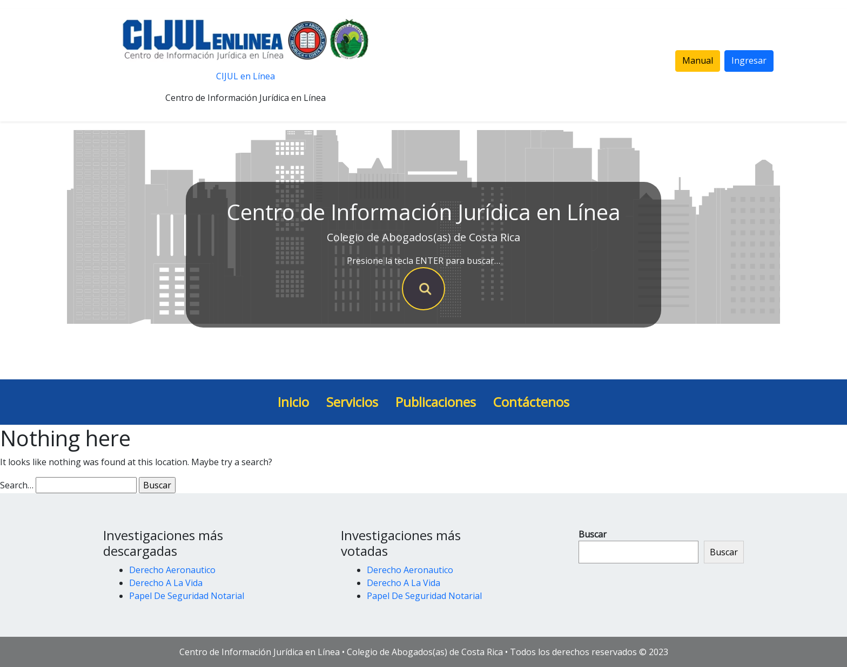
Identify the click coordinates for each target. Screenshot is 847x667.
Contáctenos (531, 402)
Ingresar (749, 60)
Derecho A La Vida (166, 583)
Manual (697, 60)
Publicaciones (435, 402)
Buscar (593, 534)
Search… (16, 485)
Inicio (293, 402)
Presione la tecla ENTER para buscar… (423, 261)
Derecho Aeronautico (172, 570)
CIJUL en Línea (245, 76)
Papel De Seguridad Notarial (186, 596)
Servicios (352, 402)
